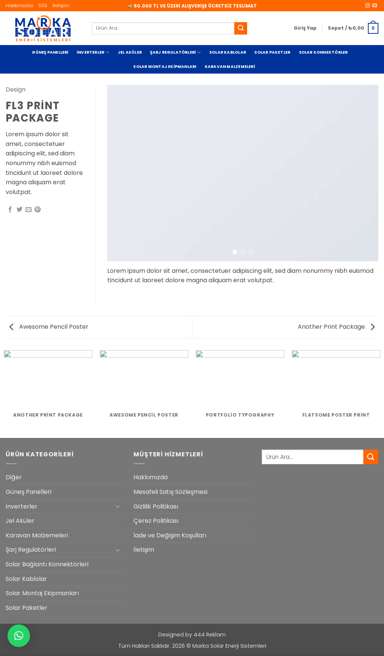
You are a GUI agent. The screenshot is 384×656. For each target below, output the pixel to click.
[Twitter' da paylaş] (19, 209)
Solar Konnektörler (323, 52)
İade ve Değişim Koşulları (170, 535)
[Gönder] (240, 28)
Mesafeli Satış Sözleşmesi (170, 491)
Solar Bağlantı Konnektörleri (47, 564)
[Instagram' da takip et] (367, 5)
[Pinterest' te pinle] (37, 209)
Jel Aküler (130, 52)
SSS (42, 5)
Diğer (14, 477)
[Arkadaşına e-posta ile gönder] (29, 209)
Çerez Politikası (156, 520)
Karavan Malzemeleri (230, 66)
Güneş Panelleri (50, 52)
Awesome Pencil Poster (48, 326)
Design (16, 89)
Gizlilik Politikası (156, 506)
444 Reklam (210, 634)
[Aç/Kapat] (117, 506)
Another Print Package (336, 326)
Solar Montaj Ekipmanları (164, 66)
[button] (305, 28)
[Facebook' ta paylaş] (10, 209)
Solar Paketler (272, 52)
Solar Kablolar (227, 52)
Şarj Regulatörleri (175, 52)
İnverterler (93, 52)
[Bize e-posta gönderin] (374, 5)
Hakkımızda (19, 5)
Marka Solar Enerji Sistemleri (229, 646)
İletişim (60, 5)
